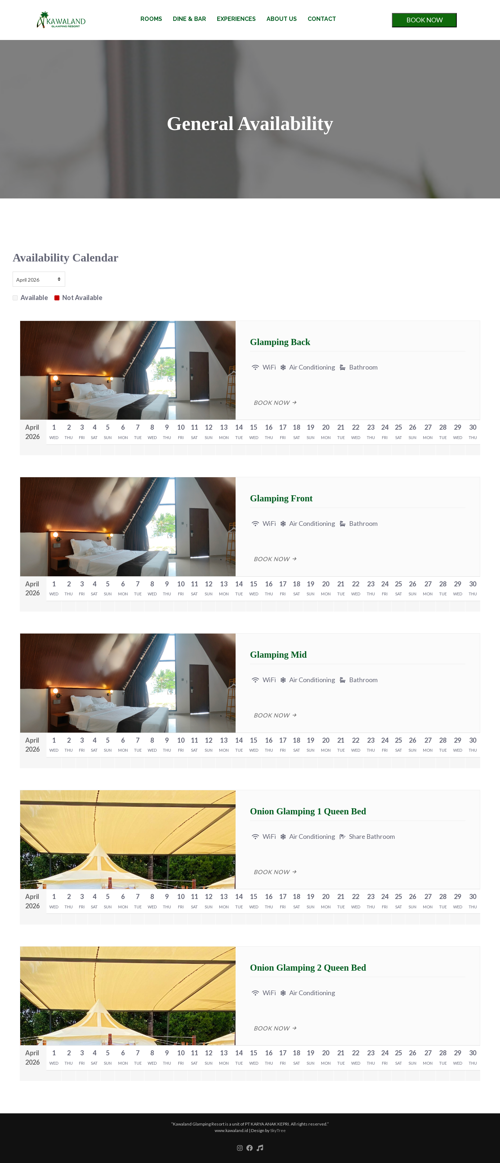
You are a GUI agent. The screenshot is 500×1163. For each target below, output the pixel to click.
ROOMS (151, 18)
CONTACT (322, 18)
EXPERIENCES (236, 18)
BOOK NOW (424, 20)
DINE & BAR (189, 18)
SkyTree (278, 1130)
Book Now (271, 402)
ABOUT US (282, 18)
